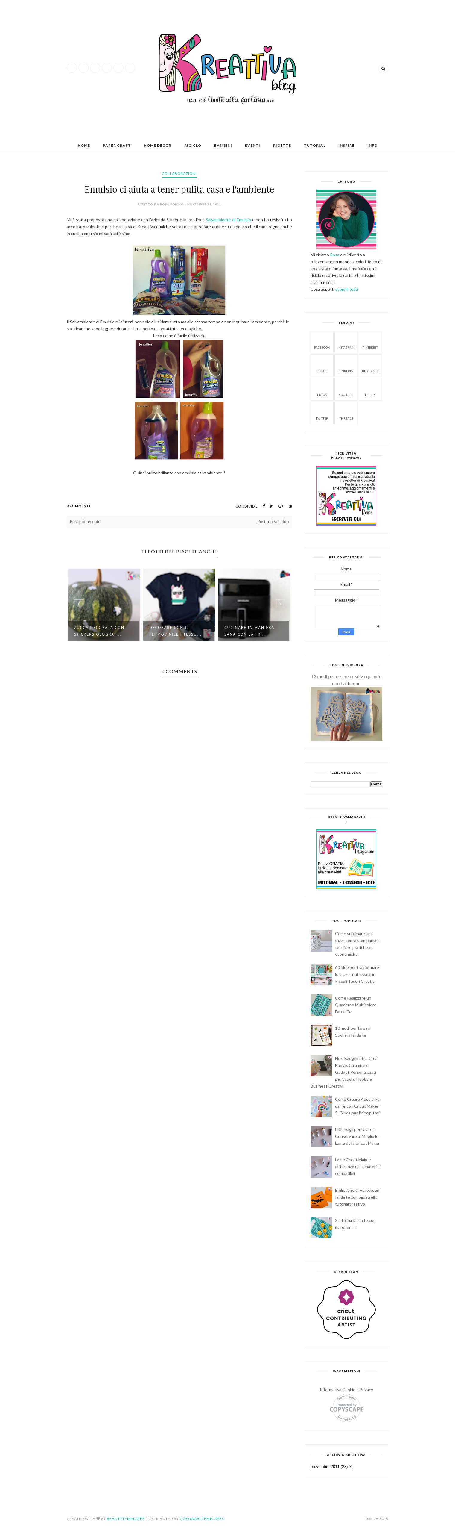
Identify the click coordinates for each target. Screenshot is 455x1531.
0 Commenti (78, 506)
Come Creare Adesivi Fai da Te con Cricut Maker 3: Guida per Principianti (358, 1106)
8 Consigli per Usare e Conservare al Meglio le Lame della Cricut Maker (357, 1136)
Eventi (252, 145)
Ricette (282, 145)
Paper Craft (117, 145)
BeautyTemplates (125, 1518)
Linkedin (346, 365)
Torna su (376, 1518)
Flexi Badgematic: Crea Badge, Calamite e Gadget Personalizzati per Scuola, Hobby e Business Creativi (344, 1072)
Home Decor (157, 145)
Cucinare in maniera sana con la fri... (249, 631)
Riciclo (192, 145)
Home (84, 145)
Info (372, 145)
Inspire (346, 145)
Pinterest (370, 341)
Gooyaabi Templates (202, 1518)
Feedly (370, 388)
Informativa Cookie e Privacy (346, 1389)
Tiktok (322, 388)
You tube (346, 388)
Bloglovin (370, 365)
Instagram (346, 341)
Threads (346, 412)
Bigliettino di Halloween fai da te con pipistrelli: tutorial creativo (357, 1197)
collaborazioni (179, 173)
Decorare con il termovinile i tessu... (175, 631)
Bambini (223, 145)
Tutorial (314, 145)
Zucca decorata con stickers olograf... (99, 631)
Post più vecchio (273, 521)
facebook (322, 341)
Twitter (322, 412)
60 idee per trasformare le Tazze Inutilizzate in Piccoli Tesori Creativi (357, 974)
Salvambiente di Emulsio (228, 219)
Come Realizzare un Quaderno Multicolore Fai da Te (355, 1004)
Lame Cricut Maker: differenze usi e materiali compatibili (358, 1166)
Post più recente (85, 521)
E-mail (322, 365)
